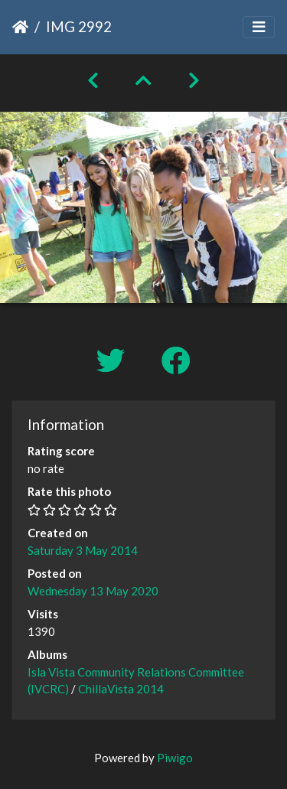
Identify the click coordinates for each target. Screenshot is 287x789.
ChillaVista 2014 (121, 689)
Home (20, 26)
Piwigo (175, 758)
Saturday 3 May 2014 (83, 550)
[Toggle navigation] (259, 27)
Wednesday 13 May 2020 (93, 591)
